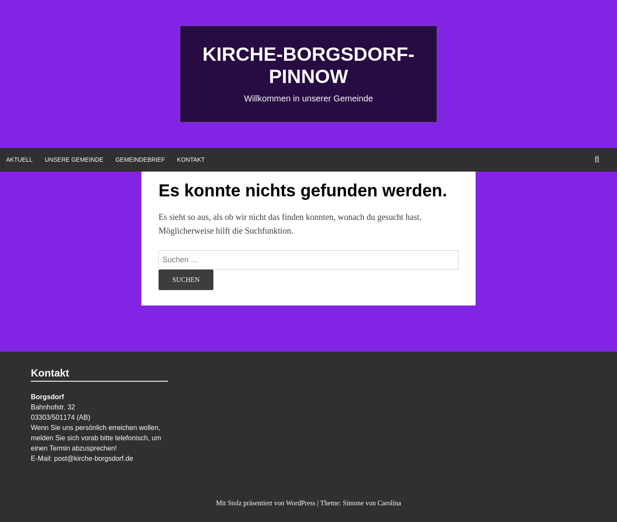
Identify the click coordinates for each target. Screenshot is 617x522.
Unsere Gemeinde (74, 159)
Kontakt (191, 159)
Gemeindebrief (140, 159)
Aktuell (19, 159)
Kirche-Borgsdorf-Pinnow (309, 65)
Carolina (389, 503)
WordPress (300, 503)
